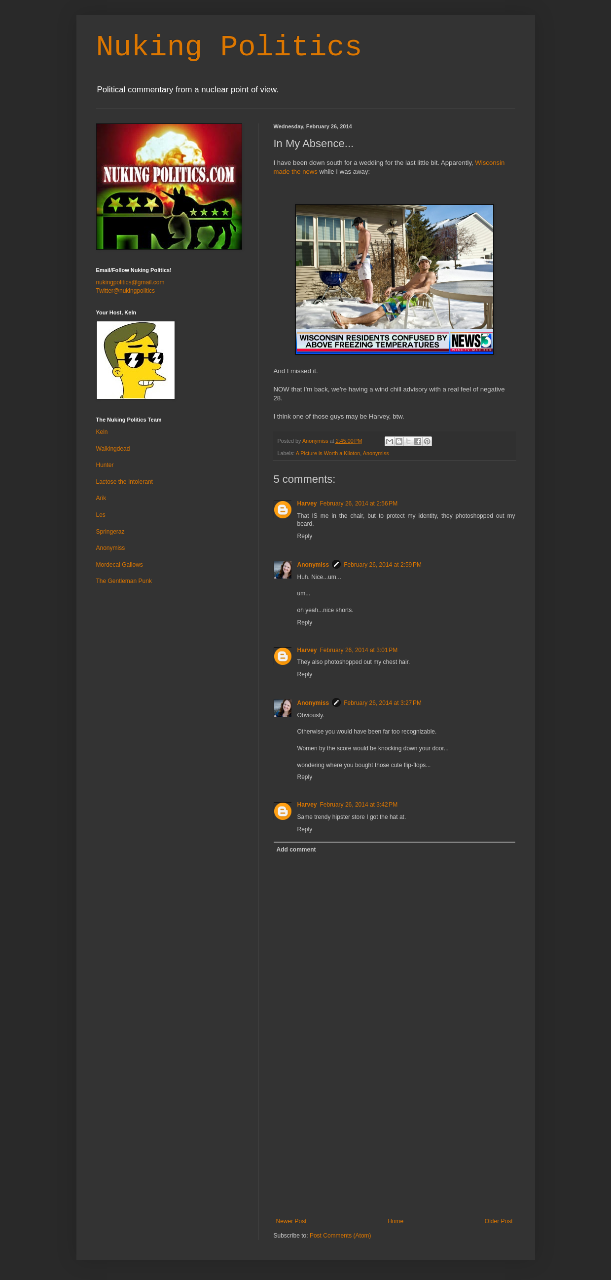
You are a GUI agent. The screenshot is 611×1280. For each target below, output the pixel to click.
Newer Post (291, 1221)
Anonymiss (376, 453)
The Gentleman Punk (124, 581)
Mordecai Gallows (119, 564)
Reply (305, 536)
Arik (101, 498)
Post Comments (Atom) (340, 1235)
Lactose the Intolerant (124, 481)
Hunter (105, 465)
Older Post (499, 1221)
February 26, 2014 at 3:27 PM (383, 702)
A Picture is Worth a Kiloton (328, 453)
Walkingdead (113, 448)
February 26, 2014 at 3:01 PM (359, 650)
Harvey (307, 503)
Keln (102, 431)
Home (395, 1221)
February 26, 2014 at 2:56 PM (359, 503)
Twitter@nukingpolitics (125, 290)
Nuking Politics (229, 47)
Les (101, 514)
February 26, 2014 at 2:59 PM (383, 564)
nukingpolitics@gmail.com (130, 282)
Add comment (296, 849)
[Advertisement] (394, 1143)
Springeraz (110, 531)
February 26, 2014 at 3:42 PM (359, 804)
